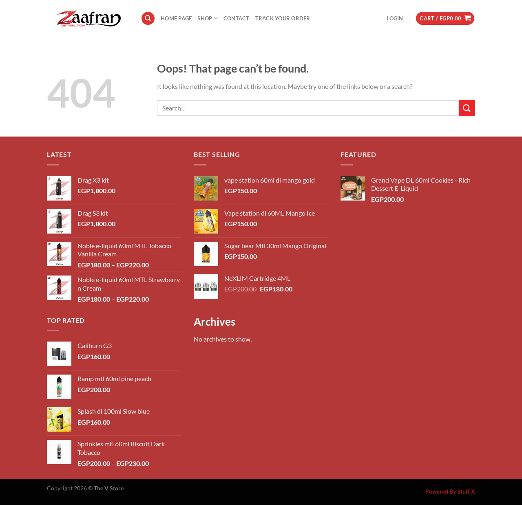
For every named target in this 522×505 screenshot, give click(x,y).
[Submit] (467, 108)
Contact (236, 18)
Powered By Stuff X (450, 491)
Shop (207, 18)
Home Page (176, 18)
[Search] (148, 18)
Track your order (282, 18)
